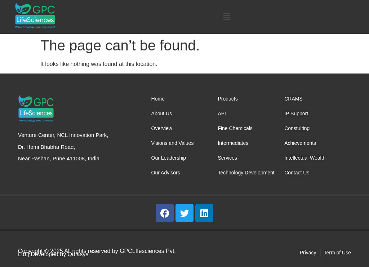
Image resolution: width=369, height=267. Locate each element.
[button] (227, 17)
